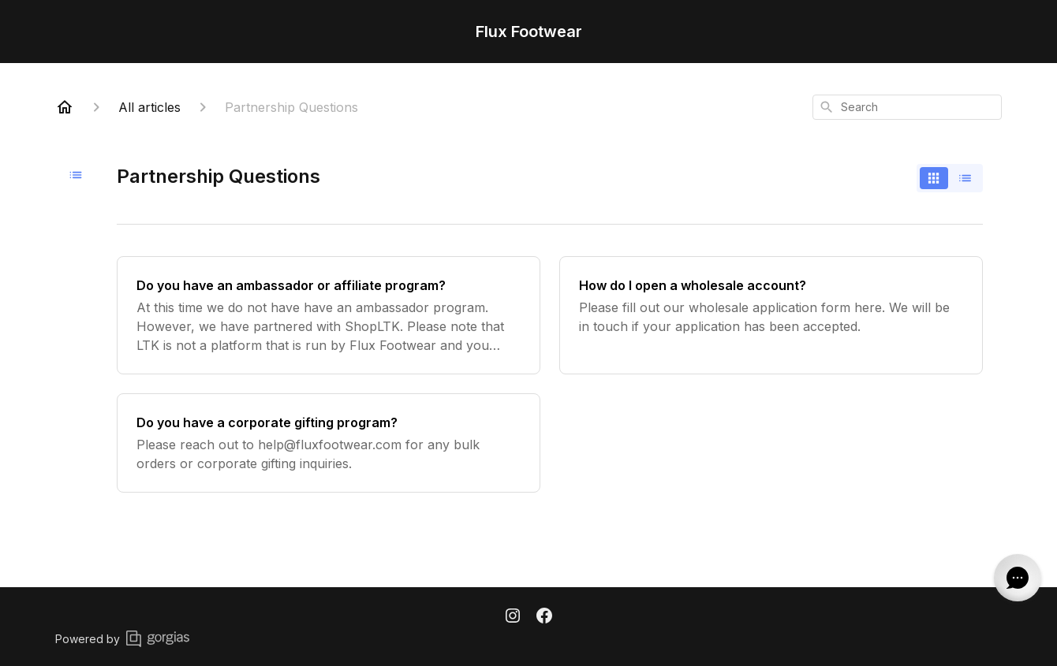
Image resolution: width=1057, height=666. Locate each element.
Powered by (122, 639)
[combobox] (907, 107)
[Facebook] (544, 617)
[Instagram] (512, 617)
